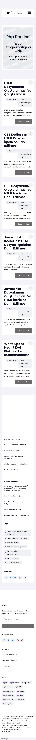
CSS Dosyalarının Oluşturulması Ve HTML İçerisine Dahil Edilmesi (17, 191)
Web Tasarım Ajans (14, 721)
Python (24, 538)
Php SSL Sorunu (7, 666)
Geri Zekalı (6, 725)
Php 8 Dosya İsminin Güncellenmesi (12, 552)
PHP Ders (20, 700)
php (5, 683)
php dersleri (14, 683)
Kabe (9, 719)
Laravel (20, 695)
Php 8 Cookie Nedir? (11, 470)
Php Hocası (20, 717)
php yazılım (7, 687)
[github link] (24, 577)
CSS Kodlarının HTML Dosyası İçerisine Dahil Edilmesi (15, 140)
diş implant (21, 727)
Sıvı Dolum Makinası (12, 730)
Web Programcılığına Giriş (25, 103)
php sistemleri (8, 691)
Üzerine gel (4, 739)
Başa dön (6, 732)
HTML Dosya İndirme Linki (12, 510)
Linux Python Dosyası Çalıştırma (15, 496)
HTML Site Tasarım (12, 543)
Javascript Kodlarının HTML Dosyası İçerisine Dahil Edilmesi (17, 243)
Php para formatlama (9, 654)
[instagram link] (20, 577)
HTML (16, 558)
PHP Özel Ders (8, 700)
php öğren (26, 683)
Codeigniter (7, 704)
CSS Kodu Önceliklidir (13, 563)
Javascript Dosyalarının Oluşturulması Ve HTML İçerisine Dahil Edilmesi (17, 296)
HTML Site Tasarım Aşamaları (15, 547)
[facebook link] (11, 577)
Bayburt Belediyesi (17, 725)
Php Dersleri (11, 99)
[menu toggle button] (29, 13)
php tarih (20, 691)
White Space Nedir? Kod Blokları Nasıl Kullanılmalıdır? (16, 349)
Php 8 (7, 558)
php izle (18, 687)
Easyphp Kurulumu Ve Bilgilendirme (16, 516)
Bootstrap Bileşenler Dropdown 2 (15, 444)
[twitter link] (6, 577)
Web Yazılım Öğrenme (9, 660)
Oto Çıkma (13, 727)
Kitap (9, 723)
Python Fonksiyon (11, 538)
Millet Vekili (16, 723)
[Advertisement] (18, 415)
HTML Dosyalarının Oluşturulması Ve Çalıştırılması (17, 88)
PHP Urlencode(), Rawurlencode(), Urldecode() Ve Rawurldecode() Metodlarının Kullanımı (16, 488)
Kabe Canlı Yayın (17, 719)
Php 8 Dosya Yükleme (11, 450)
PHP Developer (8, 695)
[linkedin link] (15, 577)
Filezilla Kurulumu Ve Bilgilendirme (16, 464)
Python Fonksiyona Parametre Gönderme (16, 532)
